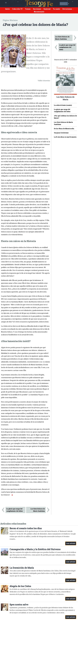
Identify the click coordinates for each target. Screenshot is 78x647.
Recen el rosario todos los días (26, 528)
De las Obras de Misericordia (64, 128)
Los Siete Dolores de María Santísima (38, 510)
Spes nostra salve (19, 604)
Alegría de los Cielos (20, 586)
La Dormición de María (22, 567)
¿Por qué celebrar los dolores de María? (65, 117)
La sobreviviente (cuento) (63, 105)
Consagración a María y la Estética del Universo (35, 549)
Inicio (7, 9)
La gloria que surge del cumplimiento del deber (14, 510)
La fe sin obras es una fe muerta (65, 137)
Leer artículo (70, 543)
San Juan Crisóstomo (61, 133)
